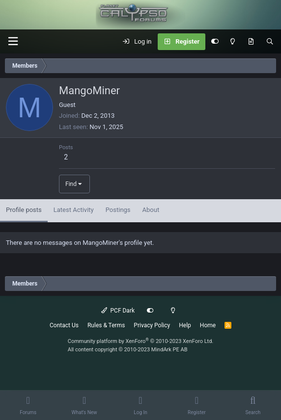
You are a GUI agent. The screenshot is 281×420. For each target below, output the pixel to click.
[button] (13, 41)
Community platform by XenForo (141, 341)
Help (185, 325)
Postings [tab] (118, 209)
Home (208, 325)
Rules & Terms (106, 325)
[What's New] (251, 42)
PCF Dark (118, 310)
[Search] (270, 42)
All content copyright (128, 349)
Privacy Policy (152, 325)
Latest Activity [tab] (74, 209)
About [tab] (151, 209)
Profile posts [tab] (24, 209)
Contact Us (64, 325)
